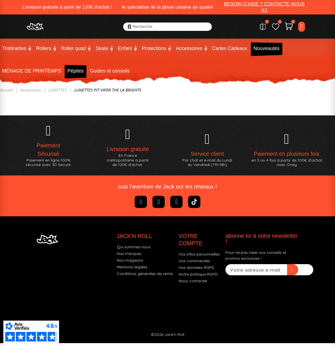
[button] (264, 7)
